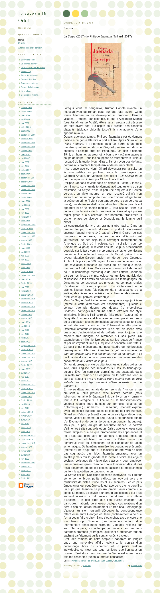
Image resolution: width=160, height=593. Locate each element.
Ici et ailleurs (26, 91)
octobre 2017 (27, 388)
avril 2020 (25, 455)
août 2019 (25, 431)
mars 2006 (26, 115)
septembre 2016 (28, 345)
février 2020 (26, 451)
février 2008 (26, 197)
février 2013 (26, 283)
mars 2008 (26, 201)
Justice (109, 561)
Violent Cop (26, 71)
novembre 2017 (28, 392)
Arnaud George (79, 561)
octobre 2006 (27, 139)
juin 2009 (25, 260)
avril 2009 (25, 252)
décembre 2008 (28, 236)
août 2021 (25, 474)
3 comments (136, 565)
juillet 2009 (26, 263)
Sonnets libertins (28, 79)
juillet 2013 (26, 291)
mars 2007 (26, 154)
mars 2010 (26, 279)
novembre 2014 (28, 307)
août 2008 (25, 221)
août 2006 (25, 131)
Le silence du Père (29, 64)
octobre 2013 (27, 295)
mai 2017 (25, 377)
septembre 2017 (28, 385)
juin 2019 (25, 423)
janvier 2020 (26, 447)
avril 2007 (25, 158)
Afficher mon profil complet (30, 48)
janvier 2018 (26, 396)
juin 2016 (25, 334)
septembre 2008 (28, 225)
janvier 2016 (26, 318)
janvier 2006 (26, 107)
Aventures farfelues (29, 83)
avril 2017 (25, 373)
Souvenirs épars (28, 60)
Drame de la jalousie (30, 87)
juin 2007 (25, 166)
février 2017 (26, 365)
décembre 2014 (28, 310)
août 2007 (25, 174)
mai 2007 (25, 162)
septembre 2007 (28, 178)
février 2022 (26, 478)
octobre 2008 (27, 228)
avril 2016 (25, 326)
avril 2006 (25, 119)
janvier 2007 (26, 150)
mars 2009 (26, 248)
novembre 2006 (28, 143)
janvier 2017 (26, 361)
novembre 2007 (28, 185)
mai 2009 (25, 256)
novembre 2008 (28, 232)
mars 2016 (26, 322)
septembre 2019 (28, 435)
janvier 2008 (26, 193)
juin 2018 (25, 408)
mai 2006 (25, 123)
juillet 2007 (26, 170)
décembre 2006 (28, 147)
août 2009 (25, 267)
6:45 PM (87, 565)
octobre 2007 (27, 182)
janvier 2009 (26, 240)
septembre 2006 (28, 135)
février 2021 (26, 467)
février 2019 (26, 416)
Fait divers (91, 561)
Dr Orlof (21, 43)
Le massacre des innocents (33, 67)
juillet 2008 (26, 217)
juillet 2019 (26, 427)
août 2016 (25, 342)
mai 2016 (25, 330)
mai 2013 (25, 287)
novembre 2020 (28, 463)
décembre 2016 (28, 357)
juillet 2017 (26, 381)
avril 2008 (25, 205)
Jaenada (101, 561)
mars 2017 (26, 369)
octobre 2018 (27, 412)
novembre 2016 (28, 353)
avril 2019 (25, 420)
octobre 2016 (27, 349)
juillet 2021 (26, 470)
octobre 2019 (27, 439)
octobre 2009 (27, 271)
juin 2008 (25, 213)
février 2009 (26, 244)
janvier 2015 (26, 314)
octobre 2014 (27, 303)
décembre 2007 (28, 189)
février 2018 (26, 400)
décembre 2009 (28, 275)
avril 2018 (25, 404)
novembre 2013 (28, 299)
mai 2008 (25, 209)
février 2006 (26, 111)
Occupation (118, 561)
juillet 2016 (26, 338)
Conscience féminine (30, 95)
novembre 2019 (28, 443)
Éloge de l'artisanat (29, 75)
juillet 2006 (26, 127)
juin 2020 (25, 459)
